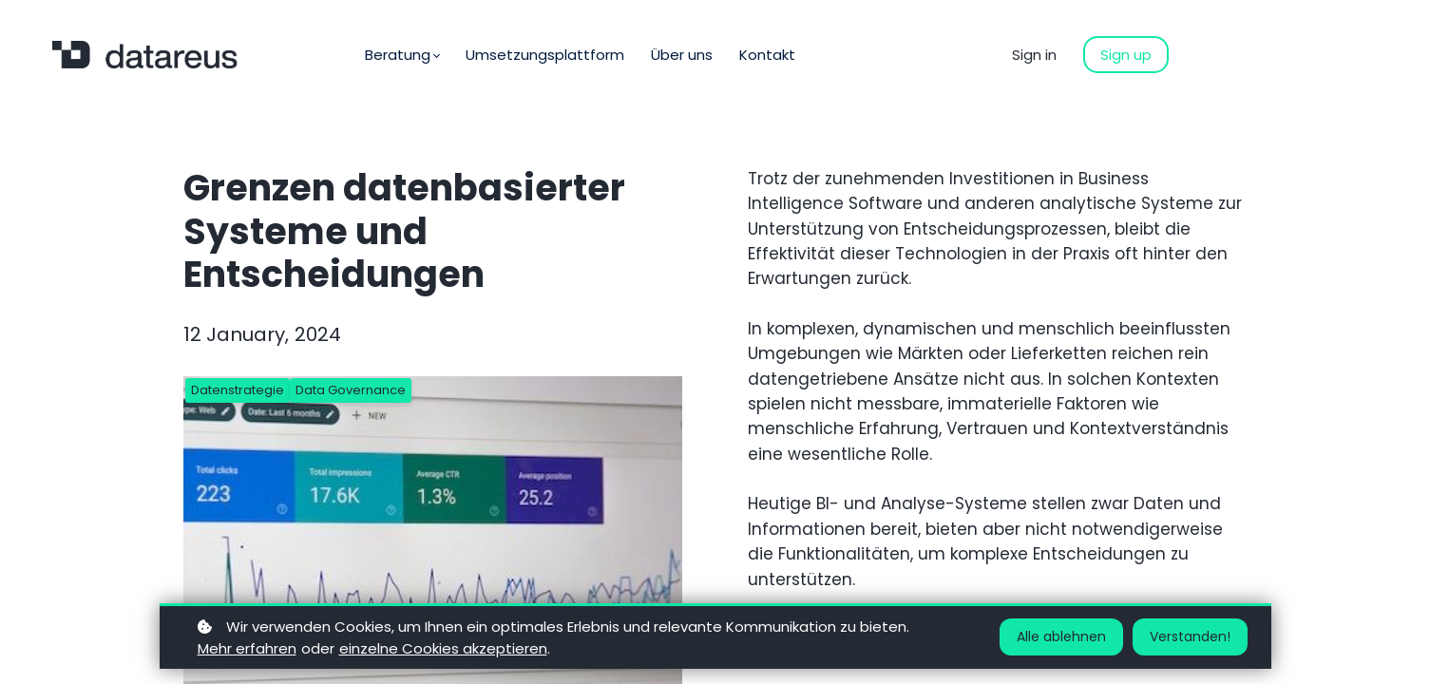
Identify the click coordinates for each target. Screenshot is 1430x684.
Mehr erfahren (247, 648)
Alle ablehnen (1061, 636)
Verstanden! (1190, 636)
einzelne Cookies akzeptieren (443, 648)
